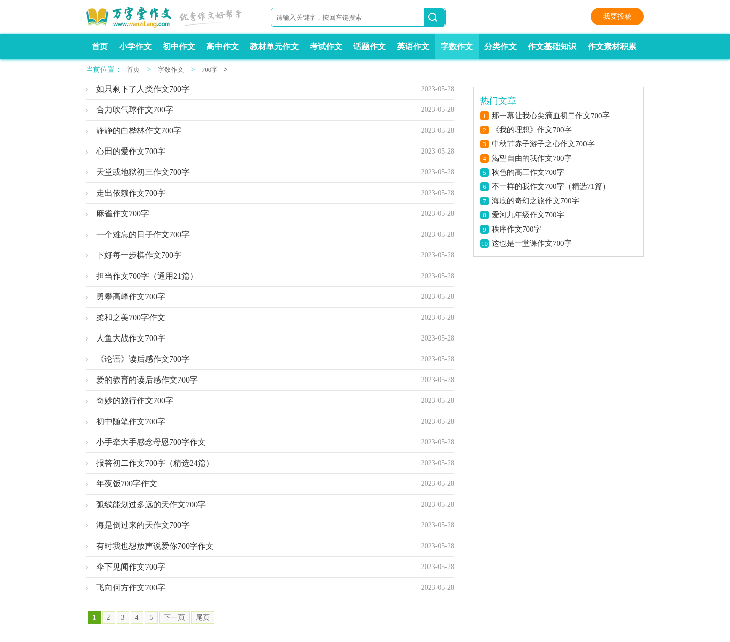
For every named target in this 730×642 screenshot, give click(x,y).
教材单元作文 (274, 46)
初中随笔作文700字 (130, 421)
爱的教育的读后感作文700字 (147, 379)
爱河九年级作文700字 (528, 215)
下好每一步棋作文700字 (138, 255)
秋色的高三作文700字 (528, 172)
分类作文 (500, 46)
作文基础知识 (552, 46)
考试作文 (326, 46)
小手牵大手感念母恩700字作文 (151, 442)
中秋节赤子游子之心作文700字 (543, 144)
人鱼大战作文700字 (130, 338)
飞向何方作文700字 (130, 587)
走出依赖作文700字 (130, 192)
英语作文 (413, 46)
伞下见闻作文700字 (130, 566)
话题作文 (369, 46)
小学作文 (135, 46)
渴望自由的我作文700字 (532, 158)
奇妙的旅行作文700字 (134, 400)
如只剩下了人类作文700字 (143, 89)
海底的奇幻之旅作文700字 (535, 201)
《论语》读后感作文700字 (143, 359)
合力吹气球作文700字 (134, 109)
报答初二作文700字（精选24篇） (155, 463)
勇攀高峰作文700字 (130, 296)
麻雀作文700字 (122, 213)
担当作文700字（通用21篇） (147, 276)
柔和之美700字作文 (130, 317)
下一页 (174, 617)
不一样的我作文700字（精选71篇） (551, 186)
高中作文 (222, 46)
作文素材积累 (612, 46)
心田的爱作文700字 (130, 151)
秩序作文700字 (516, 229)
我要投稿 (617, 16)
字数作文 (457, 46)
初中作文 (179, 46)
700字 (210, 69)
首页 (100, 46)
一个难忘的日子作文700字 (143, 234)
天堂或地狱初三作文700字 (143, 172)
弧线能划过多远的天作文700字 (151, 504)
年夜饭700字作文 (126, 483)
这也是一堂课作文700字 (532, 243)
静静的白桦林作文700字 (138, 130)
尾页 (203, 617)
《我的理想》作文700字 (532, 130)
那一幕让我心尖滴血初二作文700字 (551, 115)
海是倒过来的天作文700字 (143, 525)
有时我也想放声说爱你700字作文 (155, 546)
